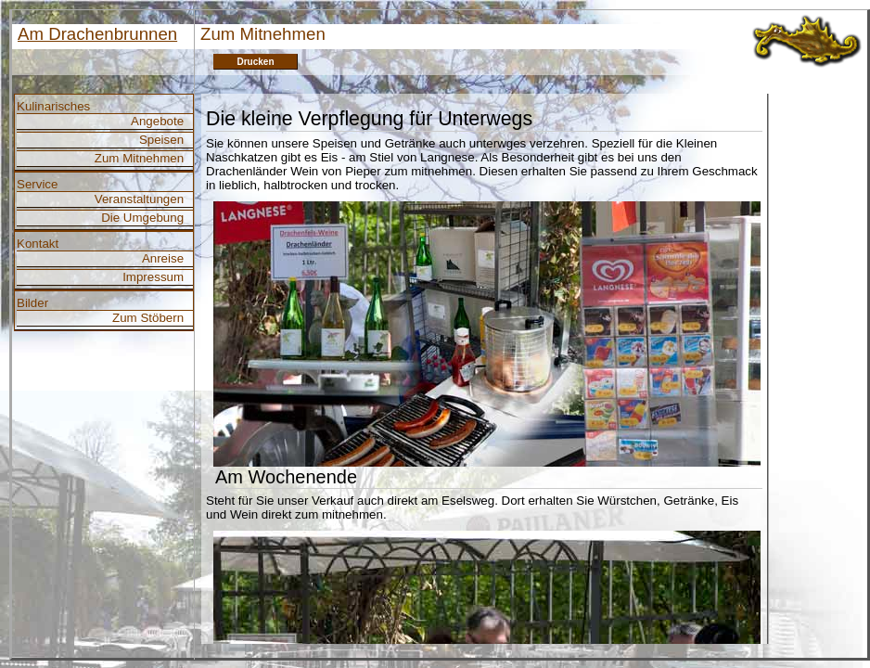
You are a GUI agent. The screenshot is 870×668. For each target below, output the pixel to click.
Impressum (153, 277)
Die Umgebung (142, 218)
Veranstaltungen (139, 199)
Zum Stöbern (148, 318)
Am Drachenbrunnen (97, 34)
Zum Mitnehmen (139, 158)
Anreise (163, 258)
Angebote (157, 121)
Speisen (161, 140)
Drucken (255, 62)
